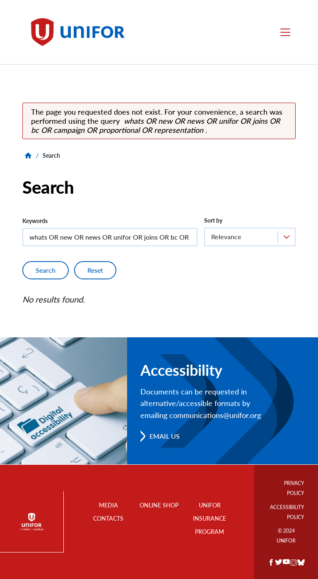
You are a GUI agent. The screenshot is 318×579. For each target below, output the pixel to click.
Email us (164, 436)
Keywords (35, 220)
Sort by (213, 220)
